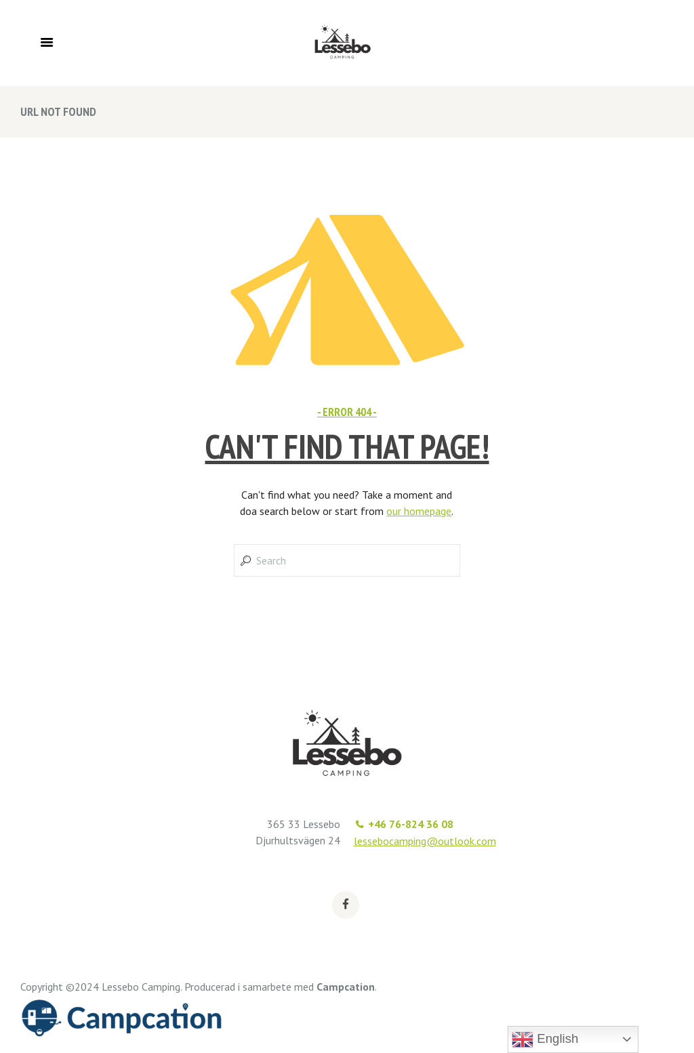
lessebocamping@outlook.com (425, 841)
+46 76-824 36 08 (410, 824)
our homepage (418, 511)
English (545, 1039)
